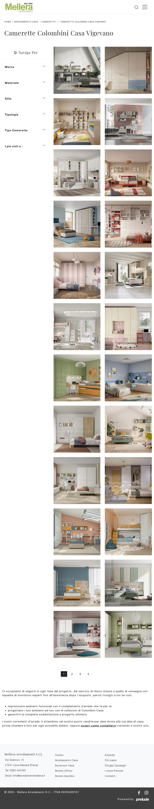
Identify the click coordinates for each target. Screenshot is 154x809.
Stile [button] (8, 98)
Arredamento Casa (26, 22)
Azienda (110, 755)
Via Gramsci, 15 (14, 759)
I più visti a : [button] (14, 146)
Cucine (59, 755)
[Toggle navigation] (145, 6)
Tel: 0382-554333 (15, 770)
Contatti (110, 776)
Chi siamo (111, 760)
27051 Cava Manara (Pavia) (21, 765)
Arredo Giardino (65, 776)
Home (7, 22)
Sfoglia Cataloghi (115, 765)
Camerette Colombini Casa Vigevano (83, 22)
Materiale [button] (12, 82)
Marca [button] (9, 66)
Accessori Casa (64, 765)
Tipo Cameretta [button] (16, 130)
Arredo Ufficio (64, 770)
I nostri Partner (114, 770)
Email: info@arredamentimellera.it (25, 775)
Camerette (49, 22)
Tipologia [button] (11, 114)
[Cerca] (137, 6)
